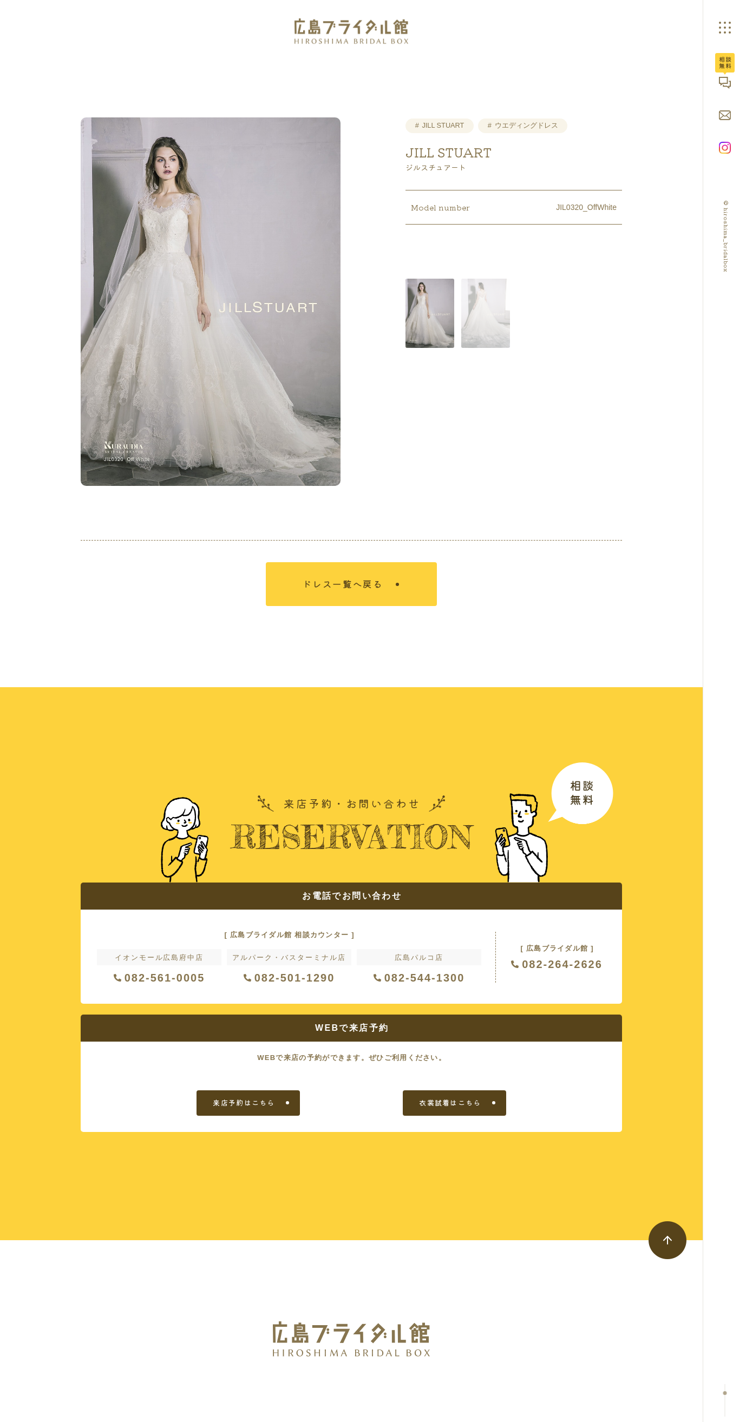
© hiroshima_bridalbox (726, 237)
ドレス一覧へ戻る (345, 586)
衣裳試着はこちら (450, 1106)
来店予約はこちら (243, 1106)
